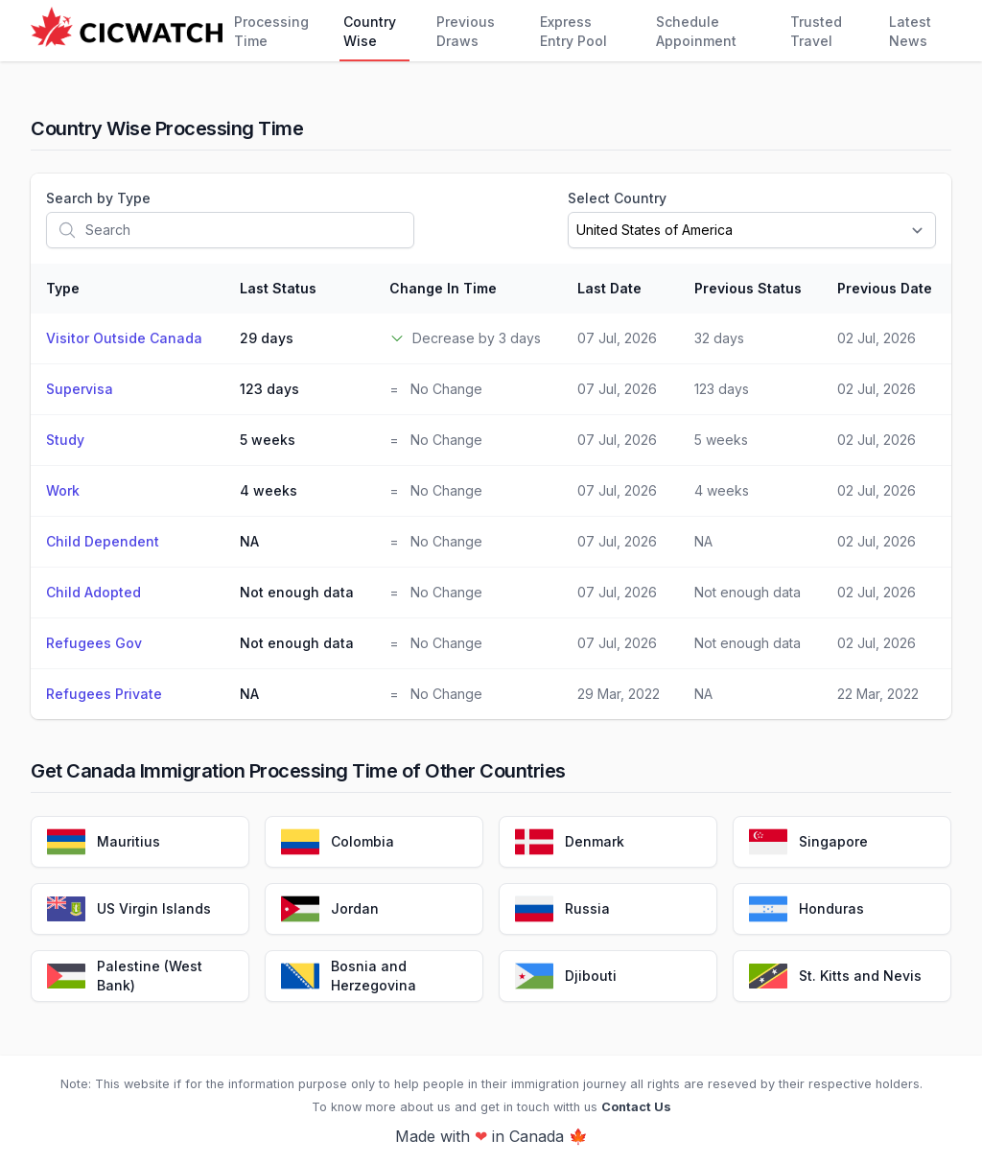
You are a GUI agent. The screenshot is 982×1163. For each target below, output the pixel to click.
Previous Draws (465, 31)
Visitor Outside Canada (124, 338)
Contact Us (636, 1107)
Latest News (910, 31)
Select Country (617, 198)
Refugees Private (104, 694)
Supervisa (79, 389)
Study (65, 439)
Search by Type (98, 198)
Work (63, 490)
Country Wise (369, 31)
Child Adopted (93, 592)
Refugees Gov (94, 643)
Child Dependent (102, 541)
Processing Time (271, 31)
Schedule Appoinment (696, 31)
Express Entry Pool (573, 31)
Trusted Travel (816, 31)
